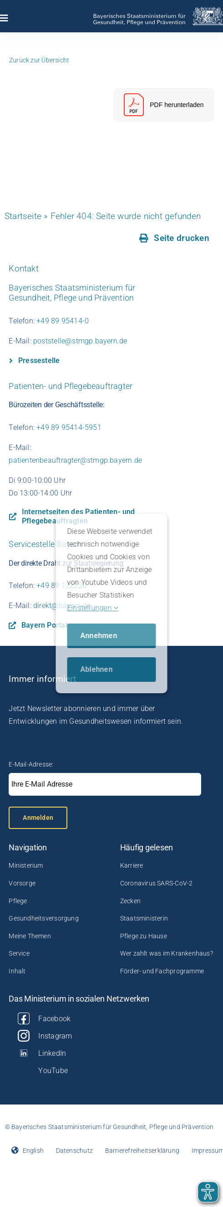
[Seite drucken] (174, 238)
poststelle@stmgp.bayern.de (80, 341)
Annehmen (99, 635)
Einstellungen (92, 608)
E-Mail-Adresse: (31, 764)
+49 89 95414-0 (62, 321)
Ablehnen (97, 669)
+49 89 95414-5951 (68, 427)
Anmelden (38, 817)
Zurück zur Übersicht (39, 60)
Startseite (23, 216)
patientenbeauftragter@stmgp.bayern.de (75, 460)
